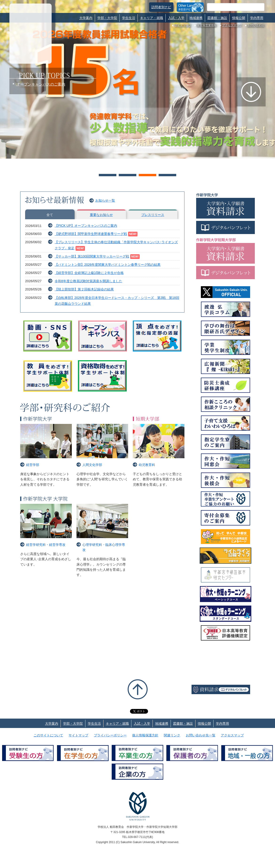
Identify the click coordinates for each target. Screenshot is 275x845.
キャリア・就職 (151, 18)
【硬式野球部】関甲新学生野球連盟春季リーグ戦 (91, 234)
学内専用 (256, 18)
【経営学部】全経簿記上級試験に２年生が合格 (89, 273)
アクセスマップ (232, 25)
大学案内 (85, 18)
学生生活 (128, 18)
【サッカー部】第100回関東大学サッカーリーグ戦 (92, 256)
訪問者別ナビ (161, 7)
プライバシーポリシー (110, 735)
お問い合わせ (256, 25)
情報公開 (238, 18)
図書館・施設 (217, 18)
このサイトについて (48, 735)
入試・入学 (176, 18)
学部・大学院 (107, 18)
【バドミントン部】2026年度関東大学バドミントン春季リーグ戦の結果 (107, 264)
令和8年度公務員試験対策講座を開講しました (88, 281)
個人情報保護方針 (145, 735)
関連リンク (172, 735)
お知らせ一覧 (105, 200)
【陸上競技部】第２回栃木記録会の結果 (84, 289)
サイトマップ (182, 25)
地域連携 (195, 18)
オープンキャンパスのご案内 (40, 84)
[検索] (230, 7)
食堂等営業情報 (207, 25)
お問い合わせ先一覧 (200, 735)
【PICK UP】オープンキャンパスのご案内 (86, 225)
